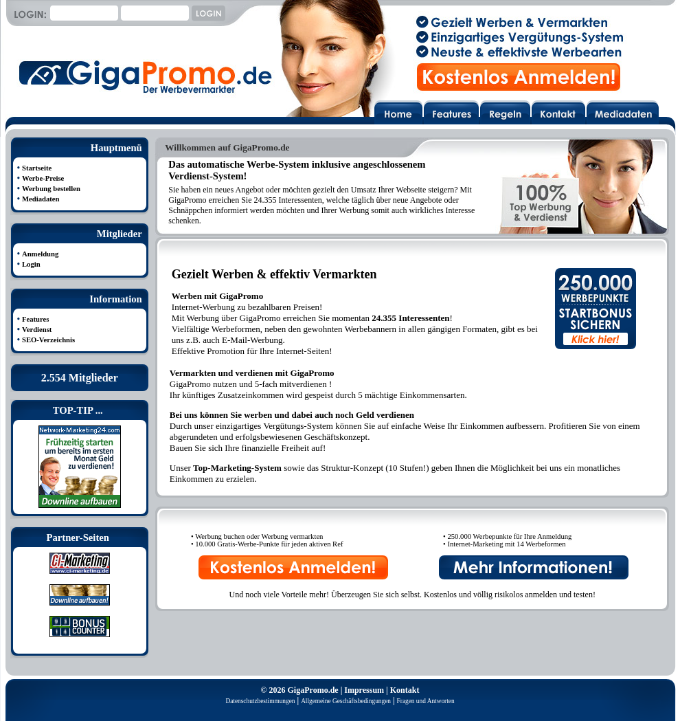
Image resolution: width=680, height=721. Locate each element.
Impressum (364, 690)
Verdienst (37, 329)
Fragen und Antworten (426, 701)
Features (35, 319)
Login (31, 264)
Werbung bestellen (51, 188)
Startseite (37, 168)
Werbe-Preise (43, 178)
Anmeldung (40, 254)
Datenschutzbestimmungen (260, 701)
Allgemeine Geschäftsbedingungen (346, 701)
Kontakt (405, 690)
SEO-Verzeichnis (48, 340)
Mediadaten (40, 199)
